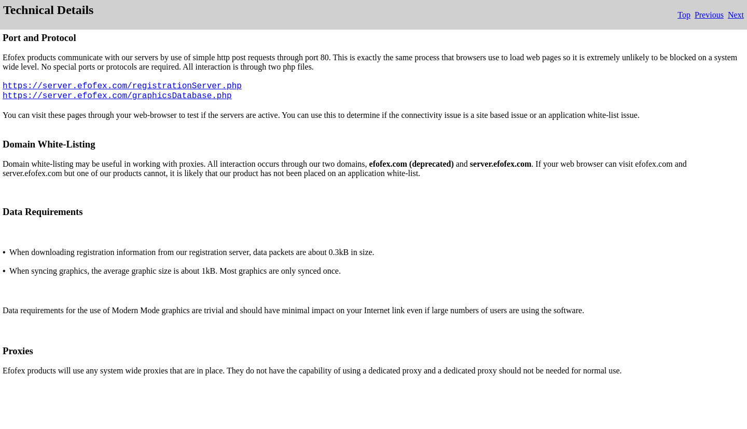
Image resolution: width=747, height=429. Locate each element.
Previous (709, 14)
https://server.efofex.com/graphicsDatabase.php (117, 96)
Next (736, 14)
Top (683, 14)
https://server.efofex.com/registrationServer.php (122, 86)
